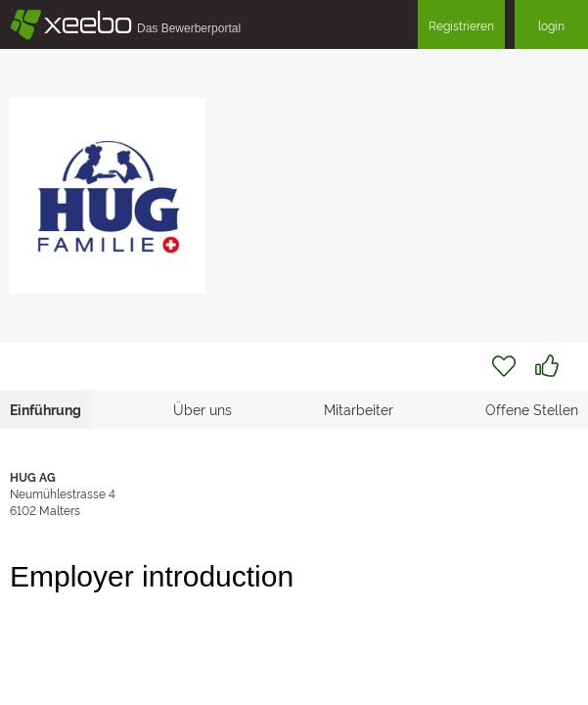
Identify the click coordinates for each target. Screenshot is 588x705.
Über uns (202, 409)
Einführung (45, 409)
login (551, 25)
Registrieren (461, 25)
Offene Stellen (531, 409)
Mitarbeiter (358, 409)
